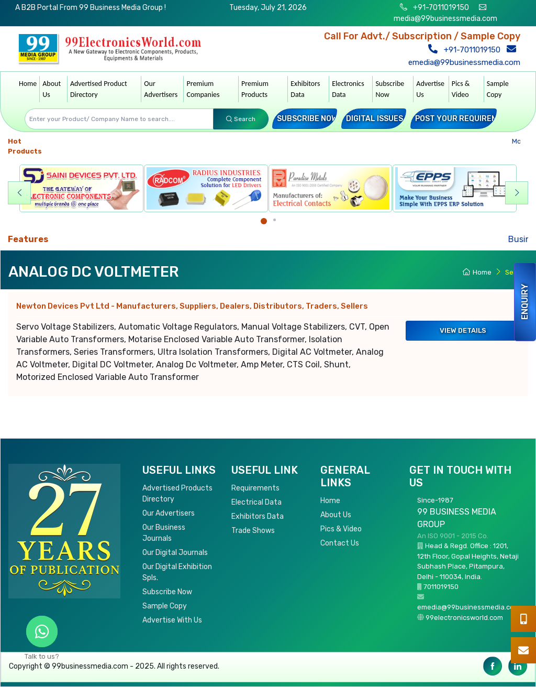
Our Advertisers (160, 89)
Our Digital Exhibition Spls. (177, 572)
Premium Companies (202, 89)
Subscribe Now (389, 89)
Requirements (255, 488)
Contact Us (339, 543)
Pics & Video (461, 89)
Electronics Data (348, 89)
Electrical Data (256, 502)
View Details (463, 330)
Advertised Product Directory (98, 89)
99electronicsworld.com (464, 617)
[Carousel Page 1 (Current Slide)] (264, 221)
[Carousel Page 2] (274, 220)
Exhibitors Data (305, 89)
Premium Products (255, 89)
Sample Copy (498, 89)
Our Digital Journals (175, 552)
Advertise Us (430, 89)
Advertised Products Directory (177, 494)
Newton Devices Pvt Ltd (192, 306)
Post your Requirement (463, 118)
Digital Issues (374, 118)
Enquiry (525, 302)
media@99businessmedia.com (445, 18)
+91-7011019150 (440, 7)
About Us (51, 89)
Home (28, 83)
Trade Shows (253, 530)
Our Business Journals (163, 533)
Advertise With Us (172, 620)
